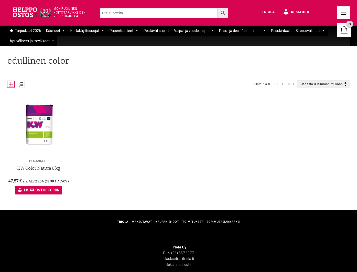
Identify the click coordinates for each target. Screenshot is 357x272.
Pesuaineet (38, 161)
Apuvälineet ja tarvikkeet (32, 41)
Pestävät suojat (156, 31)
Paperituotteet (124, 31)
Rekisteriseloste (178, 265)
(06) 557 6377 (182, 253)
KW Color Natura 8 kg (38, 168)
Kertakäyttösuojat (87, 31)
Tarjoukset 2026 (28, 31)
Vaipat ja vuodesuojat (194, 31)
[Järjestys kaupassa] (323, 84)
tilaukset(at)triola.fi (178, 259)
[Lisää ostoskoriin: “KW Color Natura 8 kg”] (38, 190)
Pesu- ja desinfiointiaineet (242, 31)
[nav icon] (343, 12)
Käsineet (55, 31)
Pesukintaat (280, 31)
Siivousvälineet (310, 31)
